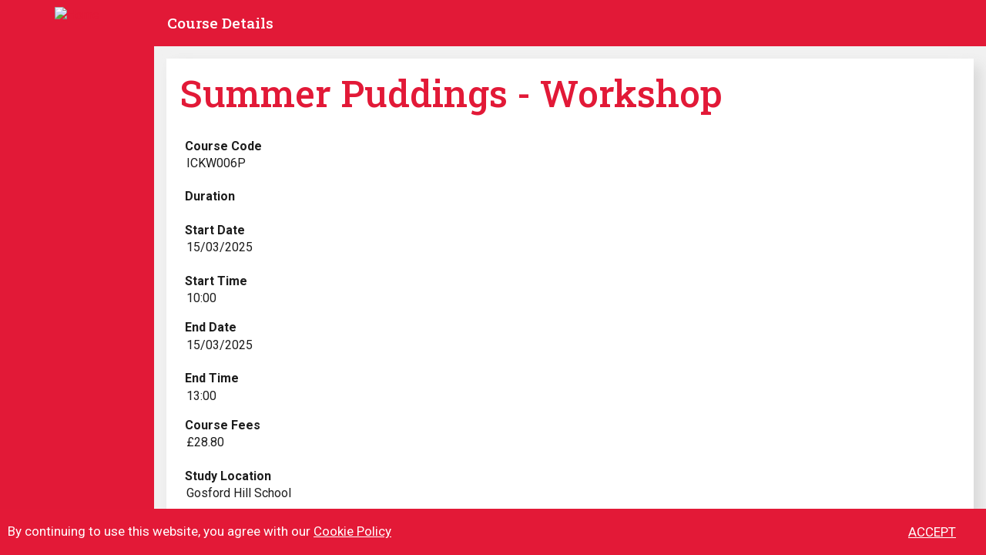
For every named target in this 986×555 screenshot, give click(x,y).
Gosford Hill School (238, 493)
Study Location (228, 476)
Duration (210, 196)
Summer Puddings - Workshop (451, 93)
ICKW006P (216, 163)
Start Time (216, 281)
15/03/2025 (219, 247)
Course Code (223, 146)
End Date (210, 327)
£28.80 (205, 442)
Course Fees (222, 425)
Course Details (220, 22)
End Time (212, 378)
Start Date (215, 230)
